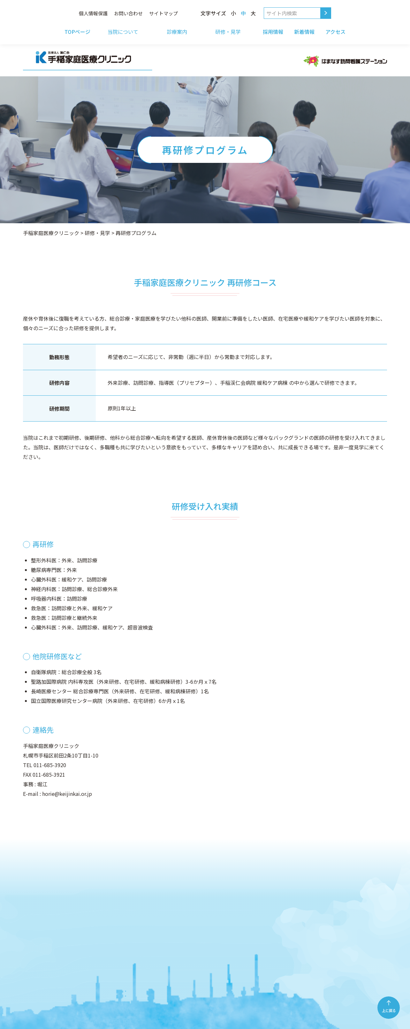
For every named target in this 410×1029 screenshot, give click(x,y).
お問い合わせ (128, 13)
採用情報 (273, 31)
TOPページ (77, 31)
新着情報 (304, 31)
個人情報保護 (93, 13)
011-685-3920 (50, 765)
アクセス (335, 31)
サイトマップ (163, 13)
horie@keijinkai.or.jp (67, 793)
